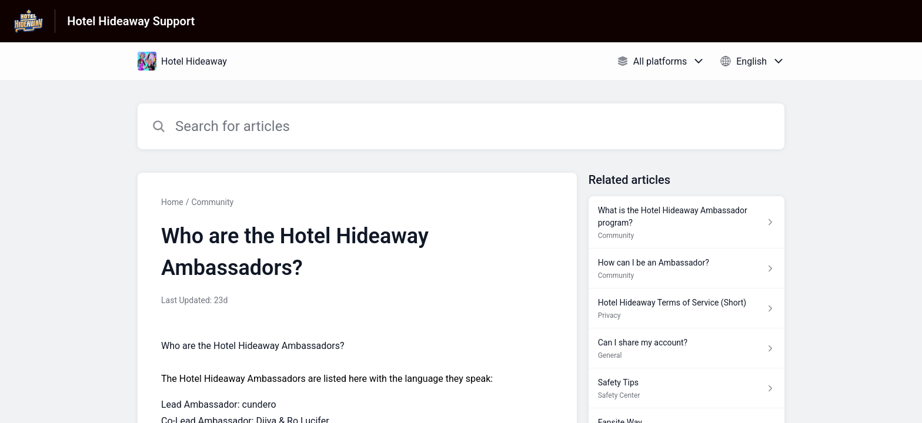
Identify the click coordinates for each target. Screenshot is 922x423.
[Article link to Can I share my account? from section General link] (686, 348)
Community (212, 202)
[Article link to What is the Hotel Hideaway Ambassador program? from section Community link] (686, 222)
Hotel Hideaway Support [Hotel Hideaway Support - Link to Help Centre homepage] (131, 21)
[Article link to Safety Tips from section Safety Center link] (686, 388)
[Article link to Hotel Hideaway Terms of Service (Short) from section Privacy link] (686, 308)
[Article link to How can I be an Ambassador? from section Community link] (686, 268)
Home (172, 202)
